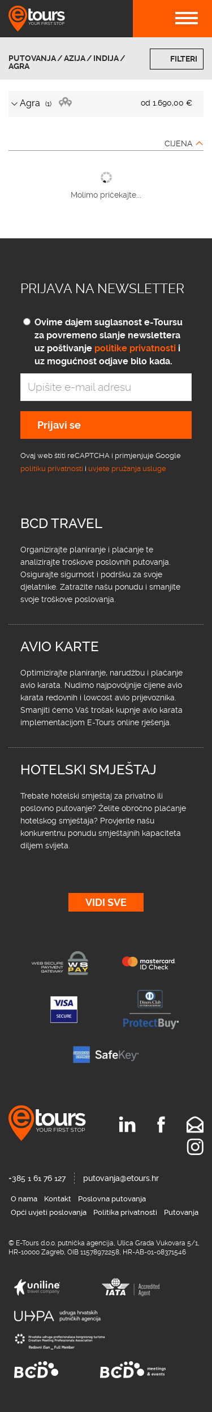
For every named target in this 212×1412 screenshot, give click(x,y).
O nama (24, 1199)
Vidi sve (106, 902)
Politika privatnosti (125, 1212)
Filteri (183, 58)
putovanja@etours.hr (121, 1178)
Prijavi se (59, 425)
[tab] (106, 104)
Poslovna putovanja (112, 1199)
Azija (74, 58)
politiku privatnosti (51, 468)
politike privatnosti (135, 348)
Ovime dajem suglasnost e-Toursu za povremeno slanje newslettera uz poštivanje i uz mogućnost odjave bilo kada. (108, 342)
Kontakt (57, 1199)
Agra (18, 66)
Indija (106, 58)
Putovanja (32, 58)
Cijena (178, 143)
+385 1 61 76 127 (37, 1178)
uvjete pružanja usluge (127, 468)
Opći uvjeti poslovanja (48, 1212)
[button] (106, 104)
